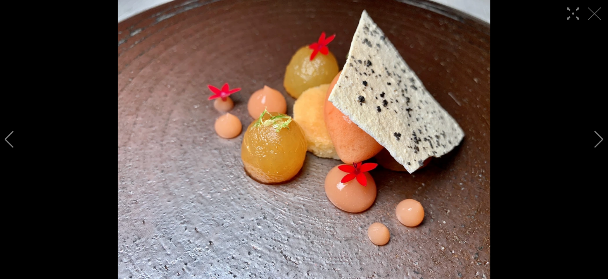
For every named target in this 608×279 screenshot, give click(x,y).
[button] (9, 139)
